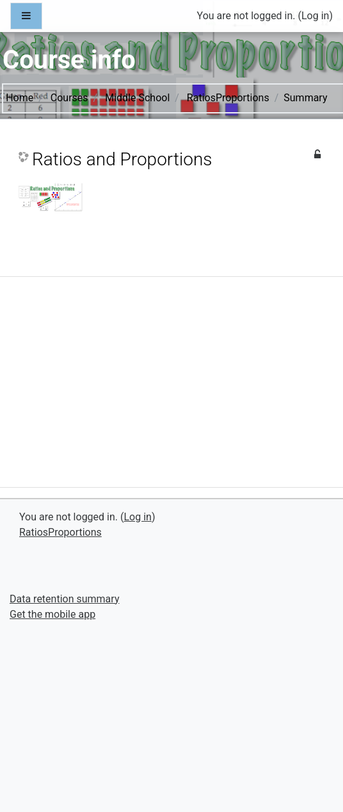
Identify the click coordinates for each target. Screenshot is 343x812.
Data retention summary (64, 599)
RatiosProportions (228, 98)
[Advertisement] (170, 387)
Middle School (137, 98)
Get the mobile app (52, 614)
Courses (69, 98)
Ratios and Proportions (122, 159)
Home (19, 98)
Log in (315, 16)
